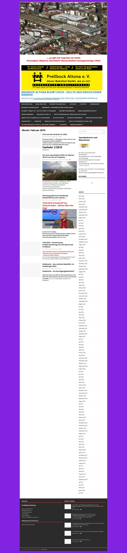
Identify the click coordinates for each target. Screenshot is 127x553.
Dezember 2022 (83, 293)
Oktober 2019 (82, 396)
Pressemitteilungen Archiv (30, 107)
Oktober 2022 (82, 298)
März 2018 (81, 447)
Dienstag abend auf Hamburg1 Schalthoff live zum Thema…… (55, 196)
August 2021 (82, 336)
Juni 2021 (81, 342)
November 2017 (83, 458)
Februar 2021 (82, 352)
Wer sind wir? (25, 121)
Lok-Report (63, 124)
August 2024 (82, 244)
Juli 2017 (81, 466)
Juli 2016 (81, 482)
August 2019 (82, 401)
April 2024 (81, 253)
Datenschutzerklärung (74, 118)
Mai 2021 (81, 344)
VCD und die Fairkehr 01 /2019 (54, 134)
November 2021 (83, 328)
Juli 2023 (81, 274)
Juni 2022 (81, 309)
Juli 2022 (81, 307)
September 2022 (83, 301)
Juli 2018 (81, 436)
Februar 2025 (82, 234)
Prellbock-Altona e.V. (44, 114)
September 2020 (83, 366)
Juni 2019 (81, 406)
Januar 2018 (82, 452)
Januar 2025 (82, 236)
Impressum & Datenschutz (28, 524)
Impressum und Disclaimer (94, 118)
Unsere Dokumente (27, 114)
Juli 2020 (81, 371)
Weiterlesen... (45, 150)
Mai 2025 (81, 226)
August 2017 (82, 463)
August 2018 (82, 433)
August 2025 (82, 217)
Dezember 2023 (83, 261)
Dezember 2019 (83, 390)
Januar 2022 (82, 323)
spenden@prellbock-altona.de (96, 172)
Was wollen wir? (58, 118)
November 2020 (83, 360)
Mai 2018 (81, 441)
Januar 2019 (82, 420)
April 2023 (81, 282)
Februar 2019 (82, 417)
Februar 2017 (82, 474)
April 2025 (81, 228)
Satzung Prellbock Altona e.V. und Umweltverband (38, 124)
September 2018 (83, 431)
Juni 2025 (81, 223)
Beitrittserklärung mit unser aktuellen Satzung (70, 114)
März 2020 (81, 382)
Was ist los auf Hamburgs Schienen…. (81, 539)
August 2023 (82, 271)
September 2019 (83, 398)
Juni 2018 (81, 439)
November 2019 (83, 393)
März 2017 (81, 471)
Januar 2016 (82, 490)
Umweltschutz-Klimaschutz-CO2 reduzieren (35, 118)
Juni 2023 (81, 277)
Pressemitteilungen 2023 (67, 111)
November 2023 (83, 263)
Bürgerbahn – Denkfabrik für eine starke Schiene (57, 107)
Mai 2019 (81, 409)
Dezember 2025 (83, 207)
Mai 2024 (81, 250)
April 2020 (81, 379)
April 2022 (81, 315)
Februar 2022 (82, 320)
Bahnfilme (38, 121)
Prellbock (56, 136)
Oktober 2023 (82, 266)
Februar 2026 (82, 201)
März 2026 (81, 199)
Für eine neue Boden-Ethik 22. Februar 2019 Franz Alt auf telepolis (58, 156)
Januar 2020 (82, 387)
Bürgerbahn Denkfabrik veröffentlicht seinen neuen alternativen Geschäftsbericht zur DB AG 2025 (88, 524)
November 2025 (83, 209)
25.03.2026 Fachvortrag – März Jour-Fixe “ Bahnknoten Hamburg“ (88, 531)
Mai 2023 (81, 280)
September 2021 (83, 333)
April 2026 (81, 196)
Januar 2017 (82, 477)
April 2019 (81, 412)
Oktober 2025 (82, 212)
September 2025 (83, 215)
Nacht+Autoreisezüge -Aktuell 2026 (80, 121)
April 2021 (81, 347)
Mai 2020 (81, 377)
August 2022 (82, 304)
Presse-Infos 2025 (40, 104)
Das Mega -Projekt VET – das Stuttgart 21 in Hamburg (38, 111)
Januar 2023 (82, 290)
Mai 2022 (81, 312)
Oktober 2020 (82, 363)
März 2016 (81, 487)
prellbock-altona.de (33, 517)
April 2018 (81, 444)
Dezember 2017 (83, 455)
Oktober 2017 (82, 460)
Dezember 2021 (83, 325)
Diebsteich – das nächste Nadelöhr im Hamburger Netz (58, 265)
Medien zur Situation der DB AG (54, 121)
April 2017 (81, 468)
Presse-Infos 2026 (26, 104)
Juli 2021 (81, 339)
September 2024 (83, 242)
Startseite (83, 104)
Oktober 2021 (82, 331)
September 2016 (83, 479)
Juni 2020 (81, 374)
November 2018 (83, 425)
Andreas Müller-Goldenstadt (61, 159)
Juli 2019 (81, 404)
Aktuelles (73, 104)
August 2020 (82, 369)
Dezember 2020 (83, 358)
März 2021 (81, 350)
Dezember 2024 (83, 239)
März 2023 (81, 285)
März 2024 (81, 255)
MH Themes (44, 549)
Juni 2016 (81, 485)
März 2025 (81, 231)
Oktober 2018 (82, 428)
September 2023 (83, 269)
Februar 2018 (82, 450)
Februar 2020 (82, 385)
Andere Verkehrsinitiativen (86, 111)
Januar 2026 (82, 204)
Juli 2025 (81, 220)
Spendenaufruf (94, 104)
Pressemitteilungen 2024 (57, 104)
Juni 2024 (81, 247)
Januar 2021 (82, 355)
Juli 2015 (81, 493)
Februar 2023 (82, 288)
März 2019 (81, 414)
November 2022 (83, 296)
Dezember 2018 (83, 423)
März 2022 (81, 317)
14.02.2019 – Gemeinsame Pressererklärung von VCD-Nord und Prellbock (57, 244)
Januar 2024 (82, 258)
